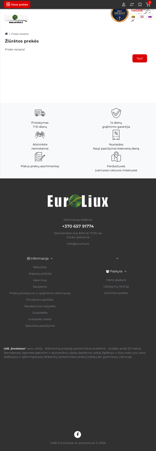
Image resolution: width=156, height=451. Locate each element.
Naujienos (40, 286)
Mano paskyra (116, 280)
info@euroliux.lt (78, 244)
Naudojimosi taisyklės (39, 306)
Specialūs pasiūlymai (40, 326)
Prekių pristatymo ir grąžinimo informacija (40, 293)
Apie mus (40, 280)
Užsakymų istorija (116, 286)
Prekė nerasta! (20, 33)
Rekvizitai (40, 267)
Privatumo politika (40, 299)
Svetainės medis (40, 319)
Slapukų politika (40, 273)
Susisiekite (40, 312)
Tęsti (139, 58)
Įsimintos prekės (116, 293)
